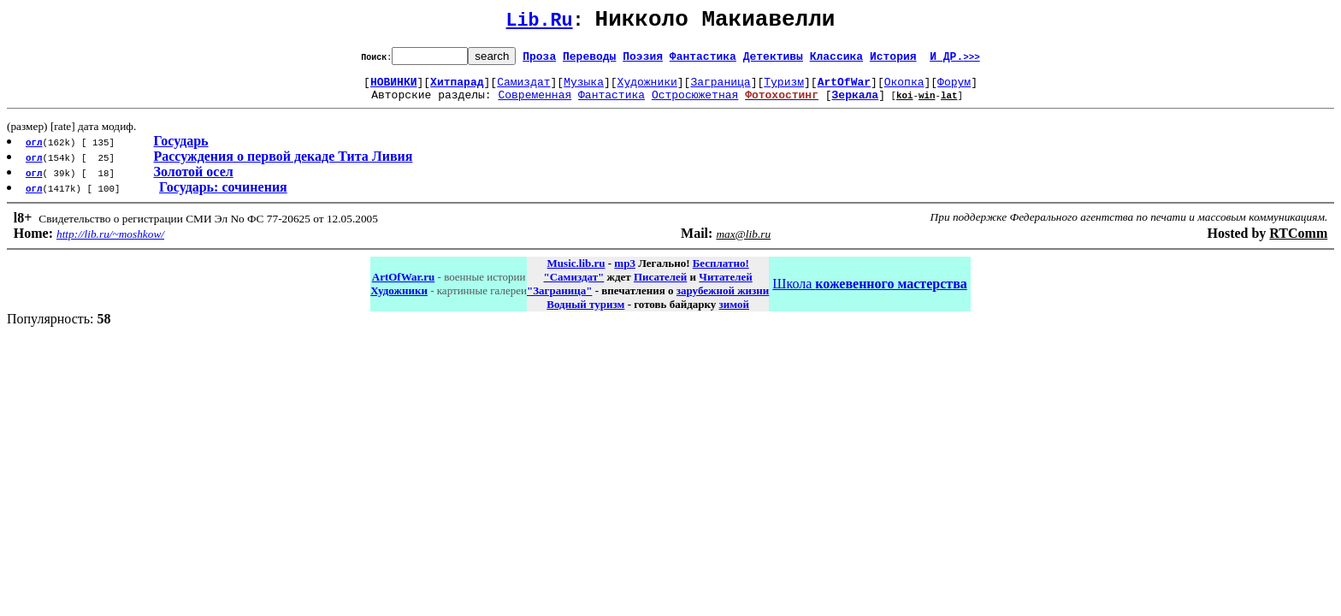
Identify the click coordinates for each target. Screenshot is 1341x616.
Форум (954, 89)
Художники (647, 89)
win (927, 104)
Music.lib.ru (576, 273)
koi (904, 104)
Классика (836, 60)
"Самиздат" (573, 287)
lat (949, 104)
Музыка (584, 89)
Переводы (589, 60)
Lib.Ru (539, 23)
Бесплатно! (721, 273)
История (893, 60)
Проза (539, 60)
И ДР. (955, 60)
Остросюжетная (695, 104)
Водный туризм (585, 314)
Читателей (725, 287)
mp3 (624, 273)
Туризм (784, 89)
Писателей (660, 287)
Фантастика (703, 60)
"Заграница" (559, 300)
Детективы (773, 60)
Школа (869, 294)
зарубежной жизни (723, 300)
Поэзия (643, 60)
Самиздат (523, 89)
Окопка (904, 89)
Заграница (720, 89)
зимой (734, 314)
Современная (534, 104)
